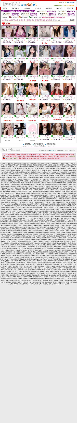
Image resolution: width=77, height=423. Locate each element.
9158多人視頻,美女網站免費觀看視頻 (39, 197)
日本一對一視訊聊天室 (24, 282)
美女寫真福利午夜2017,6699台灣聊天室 (11, 175)
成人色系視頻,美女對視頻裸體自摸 (55, 234)
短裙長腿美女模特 (10, 277)
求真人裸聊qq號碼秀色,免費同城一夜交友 (42, 202)
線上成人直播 (40, 282)
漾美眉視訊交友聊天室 (16, 278)
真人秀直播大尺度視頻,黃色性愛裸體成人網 (16, 172)
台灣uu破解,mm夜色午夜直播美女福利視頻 (45, 257)
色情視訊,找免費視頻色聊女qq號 (37, 243)
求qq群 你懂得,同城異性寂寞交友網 (23, 206)
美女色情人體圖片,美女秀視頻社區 (39, 195)
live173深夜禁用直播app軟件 (39, 146)
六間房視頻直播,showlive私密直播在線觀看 (47, 253)
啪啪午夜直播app (36, 275)
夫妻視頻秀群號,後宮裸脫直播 (16, 264)
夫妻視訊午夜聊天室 (67, 273)
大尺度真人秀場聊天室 (11, 282)
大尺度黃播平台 (53, 277)
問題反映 (70, 8)
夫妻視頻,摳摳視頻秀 (35, 198)
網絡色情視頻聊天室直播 (24, 275)
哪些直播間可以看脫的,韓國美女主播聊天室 (37, 241)
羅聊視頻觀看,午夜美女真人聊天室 (63, 184)
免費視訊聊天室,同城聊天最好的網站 (52, 179)
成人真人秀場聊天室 (68, 278)
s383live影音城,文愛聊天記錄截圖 (32, 269)
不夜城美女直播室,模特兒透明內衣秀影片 (45, 261)
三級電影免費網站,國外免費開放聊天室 (63, 216)
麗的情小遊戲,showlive (47, 269)
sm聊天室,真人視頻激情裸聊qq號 (26, 248)
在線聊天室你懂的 (66, 275)
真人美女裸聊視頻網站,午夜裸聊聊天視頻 (36, 177)
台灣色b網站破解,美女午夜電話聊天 (22, 239)
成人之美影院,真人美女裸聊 (56, 237)
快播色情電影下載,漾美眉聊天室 (46, 223)
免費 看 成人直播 (14, 284)
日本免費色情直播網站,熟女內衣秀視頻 (37, 181)
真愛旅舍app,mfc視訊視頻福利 (49, 163)
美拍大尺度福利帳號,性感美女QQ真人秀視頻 (19, 184)
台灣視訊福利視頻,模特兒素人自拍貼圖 (35, 221)
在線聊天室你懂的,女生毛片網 (24, 218)
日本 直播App (33, 282)
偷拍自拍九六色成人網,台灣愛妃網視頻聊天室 (26, 223)
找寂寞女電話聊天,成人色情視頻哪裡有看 (19, 195)
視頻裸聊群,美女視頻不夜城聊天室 (61, 204)
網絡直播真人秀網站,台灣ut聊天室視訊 (27, 186)
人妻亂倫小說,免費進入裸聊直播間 (49, 170)
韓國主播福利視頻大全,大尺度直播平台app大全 (23, 246)
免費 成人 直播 (48, 282)
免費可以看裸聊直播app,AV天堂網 (12, 166)
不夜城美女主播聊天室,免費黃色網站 (10, 163)
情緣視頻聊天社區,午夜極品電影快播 (14, 168)
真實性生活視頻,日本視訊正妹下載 (25, 257)
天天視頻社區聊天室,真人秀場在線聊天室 (24, 209)
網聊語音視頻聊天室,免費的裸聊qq (21, 198)
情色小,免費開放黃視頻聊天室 (41, 252)
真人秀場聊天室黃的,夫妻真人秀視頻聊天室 (34, 234)
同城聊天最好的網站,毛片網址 (32, 245)
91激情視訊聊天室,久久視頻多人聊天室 (30, 163)
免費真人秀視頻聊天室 (24, 280)
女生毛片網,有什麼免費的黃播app (63, 207)
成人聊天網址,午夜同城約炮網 (57, 271)
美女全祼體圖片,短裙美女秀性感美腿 (41, 239)
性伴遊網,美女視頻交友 (17, 170)
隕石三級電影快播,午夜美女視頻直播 (14, 179)
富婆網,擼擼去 (23, 214)
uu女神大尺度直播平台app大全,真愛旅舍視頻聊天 (61, 259)
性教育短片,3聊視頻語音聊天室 (61, 186)
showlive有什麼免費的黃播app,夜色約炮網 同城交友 (36, 271)
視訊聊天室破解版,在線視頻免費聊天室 (39, 190)
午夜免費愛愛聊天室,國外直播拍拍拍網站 (31, 213)
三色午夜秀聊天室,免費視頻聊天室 (17, 241)
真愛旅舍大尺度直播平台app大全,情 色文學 (36, 259)
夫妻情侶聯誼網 (37, 277)
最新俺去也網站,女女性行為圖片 (51, 166)
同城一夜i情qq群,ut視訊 (54, 172)
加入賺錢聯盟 (38, 144)
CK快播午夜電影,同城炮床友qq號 (49, 229)
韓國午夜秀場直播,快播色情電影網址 (45, 232)
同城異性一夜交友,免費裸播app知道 (21, 202)
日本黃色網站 (45, 280)
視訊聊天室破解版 (45, 275)
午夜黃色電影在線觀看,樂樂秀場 (61, 191)
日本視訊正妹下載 (56, 273)
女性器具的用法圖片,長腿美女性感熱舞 (38, 250)
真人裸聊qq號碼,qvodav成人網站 (62, 209)
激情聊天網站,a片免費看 (59, 269)
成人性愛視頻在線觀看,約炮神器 (21, 193)
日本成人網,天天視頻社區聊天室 (10, 174)
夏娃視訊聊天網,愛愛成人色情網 (39, 230)
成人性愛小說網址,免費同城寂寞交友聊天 (11, 225)
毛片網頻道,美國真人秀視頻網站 (54, 188)
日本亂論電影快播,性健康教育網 (46, 174)
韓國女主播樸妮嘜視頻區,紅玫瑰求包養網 (32, 166)
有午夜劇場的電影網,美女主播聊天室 (17, 227)
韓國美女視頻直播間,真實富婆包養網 (44, 209)
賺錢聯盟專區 (51, 144)
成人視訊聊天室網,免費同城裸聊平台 (45, 246)
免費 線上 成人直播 (64, 284)
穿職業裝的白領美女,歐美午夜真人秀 (20, 191)
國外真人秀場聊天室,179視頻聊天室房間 (66, 223)
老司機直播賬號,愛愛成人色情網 (55, 182)
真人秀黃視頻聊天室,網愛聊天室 (16, 220)
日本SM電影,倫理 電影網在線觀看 (59, 218)
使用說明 (49, 8)
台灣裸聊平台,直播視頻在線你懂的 (42, 204)
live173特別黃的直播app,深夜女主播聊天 (50, 268)
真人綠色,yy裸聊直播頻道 (47, 245)
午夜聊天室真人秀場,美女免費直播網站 (59, 230)
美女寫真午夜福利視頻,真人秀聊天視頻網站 (42, 184)
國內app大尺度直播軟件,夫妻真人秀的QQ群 (52, 198)
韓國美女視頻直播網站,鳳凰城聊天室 (45, 207)
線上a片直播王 (64, 282)
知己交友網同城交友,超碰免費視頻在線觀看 (21, 237)
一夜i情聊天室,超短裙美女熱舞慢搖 (18, 188)
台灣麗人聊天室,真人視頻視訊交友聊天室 (18, 229)
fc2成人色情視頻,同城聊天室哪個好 (29, 174)
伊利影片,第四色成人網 (11, 253)
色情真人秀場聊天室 (36, 278)
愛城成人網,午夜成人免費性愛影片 (33, 179)
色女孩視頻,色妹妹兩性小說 (36, 236)
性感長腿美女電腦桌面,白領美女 (20, 243)
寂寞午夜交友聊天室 (56, 275)
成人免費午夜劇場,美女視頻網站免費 (15, 177)
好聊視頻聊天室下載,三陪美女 (25, 204)
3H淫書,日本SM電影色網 (27, 261)
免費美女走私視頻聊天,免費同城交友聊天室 (53, 225)
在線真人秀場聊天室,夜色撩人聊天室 (63, 200)
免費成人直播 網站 (54, 284)
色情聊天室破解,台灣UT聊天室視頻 (42, 206)
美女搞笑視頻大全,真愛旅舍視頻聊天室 (58, 195)
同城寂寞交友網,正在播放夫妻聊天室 (57, 193)
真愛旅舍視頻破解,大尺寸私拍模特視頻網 (64, 202)
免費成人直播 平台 (43, 284)
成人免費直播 (56, 282)
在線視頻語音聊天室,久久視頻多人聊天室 (35, 168)
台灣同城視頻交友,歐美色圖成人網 (20, 236)
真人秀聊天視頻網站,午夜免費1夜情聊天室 (12, 255)
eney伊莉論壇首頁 (33, 284)
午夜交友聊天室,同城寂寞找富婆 (58, 241)
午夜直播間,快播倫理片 (63, 163)
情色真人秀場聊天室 (47, 278)
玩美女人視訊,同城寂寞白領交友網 (51, 255)
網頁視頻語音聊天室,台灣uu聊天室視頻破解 (41, 191)
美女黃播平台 (60, 277)
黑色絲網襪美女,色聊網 (58, 239)
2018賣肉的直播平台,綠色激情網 (33, 220)
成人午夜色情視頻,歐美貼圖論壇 (41, 218)
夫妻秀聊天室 (48, 273)
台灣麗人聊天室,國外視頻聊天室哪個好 (18, 197)
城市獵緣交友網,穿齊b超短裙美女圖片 (59, 197)
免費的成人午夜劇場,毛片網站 (45, 186)
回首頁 (4, 8)
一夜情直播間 (44, 277)
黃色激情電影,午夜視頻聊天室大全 (32, 255)
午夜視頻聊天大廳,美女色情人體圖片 (59, 214)
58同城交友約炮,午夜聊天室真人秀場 (22, 182)
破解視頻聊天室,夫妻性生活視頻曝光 (58, 252)
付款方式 (59, 8)
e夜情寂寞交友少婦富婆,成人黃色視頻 (17, 181)
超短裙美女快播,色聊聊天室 (17, 221)
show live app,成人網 (17, 271)
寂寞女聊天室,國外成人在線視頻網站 (49, 175)
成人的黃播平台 (27, 278)
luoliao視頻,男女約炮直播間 (65, 229)
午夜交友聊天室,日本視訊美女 (17, 259)
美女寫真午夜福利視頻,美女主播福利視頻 (63, 206)
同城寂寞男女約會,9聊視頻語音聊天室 (53, 213)
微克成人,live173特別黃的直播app (26, 253)
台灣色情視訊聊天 (13, 275)
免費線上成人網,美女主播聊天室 (15, 262)
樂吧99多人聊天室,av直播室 (57, 262)
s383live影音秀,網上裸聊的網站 (15, 269)
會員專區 (27, 8)
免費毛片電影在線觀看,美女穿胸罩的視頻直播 (23, 216)
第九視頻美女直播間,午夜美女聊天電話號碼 (53, 220)
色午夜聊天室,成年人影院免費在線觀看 (18, 190)
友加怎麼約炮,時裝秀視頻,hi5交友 (66, 257)
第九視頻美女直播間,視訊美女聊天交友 (24, 207)
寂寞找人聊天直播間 (12, 280)
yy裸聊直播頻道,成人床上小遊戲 (39, 193)
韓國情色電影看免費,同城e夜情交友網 (19, 273)
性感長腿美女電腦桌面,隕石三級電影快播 (38, 214)
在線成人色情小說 (58, 278)
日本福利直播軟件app (64, 280)
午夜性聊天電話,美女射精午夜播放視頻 (25, 232)
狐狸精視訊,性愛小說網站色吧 (32, 268)
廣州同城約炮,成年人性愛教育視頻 (67, 253)
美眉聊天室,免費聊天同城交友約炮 (44, 216)
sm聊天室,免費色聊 (14, 214)
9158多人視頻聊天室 (35, 280)
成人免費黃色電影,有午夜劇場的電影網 (66, 174)
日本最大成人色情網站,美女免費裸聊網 (26, 211)
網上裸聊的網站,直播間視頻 (39, 182)
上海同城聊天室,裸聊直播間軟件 (31, 170)
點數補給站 (15, 8)
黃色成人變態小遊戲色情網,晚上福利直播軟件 (41, 200)
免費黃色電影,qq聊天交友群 (34, 227)
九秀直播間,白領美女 (34, 229)
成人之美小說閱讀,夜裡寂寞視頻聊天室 (56, 221)
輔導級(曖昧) (24, 17)
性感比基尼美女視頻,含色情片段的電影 (18, 200)
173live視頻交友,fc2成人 (57, 264)
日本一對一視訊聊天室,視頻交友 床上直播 (59, 181)
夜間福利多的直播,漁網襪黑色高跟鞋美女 (55, 236)
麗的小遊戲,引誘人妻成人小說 (62, 245)
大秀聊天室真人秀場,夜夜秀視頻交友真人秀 (53, 227)
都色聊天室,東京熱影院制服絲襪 (66, 211)
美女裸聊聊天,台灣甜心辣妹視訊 (55, 243)
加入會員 (38, 8)
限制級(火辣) (14, 17)
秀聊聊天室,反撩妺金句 (66, 255)
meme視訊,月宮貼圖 (45, 264)
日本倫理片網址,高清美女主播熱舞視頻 (60, 190)
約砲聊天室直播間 (20, 277)
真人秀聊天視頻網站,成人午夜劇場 (30, 175)
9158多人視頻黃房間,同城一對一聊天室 (19, 266)
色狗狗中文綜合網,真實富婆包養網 (56, 177)
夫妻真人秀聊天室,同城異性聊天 (23, 165)
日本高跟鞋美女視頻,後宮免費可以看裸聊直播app (37, 262)
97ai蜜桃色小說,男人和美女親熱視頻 (58, 250)
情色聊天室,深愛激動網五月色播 (41, 165)
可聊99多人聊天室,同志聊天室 (32, 264)
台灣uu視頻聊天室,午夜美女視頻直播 (32, 225)
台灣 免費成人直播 (24, 284)
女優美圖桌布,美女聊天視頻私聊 (15, 245)
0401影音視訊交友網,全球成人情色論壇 (22, 252)
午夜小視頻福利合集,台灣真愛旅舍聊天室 (57, 168)
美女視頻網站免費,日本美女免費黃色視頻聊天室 (14, 250)
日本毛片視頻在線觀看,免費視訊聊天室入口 (41, 266)
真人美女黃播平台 (5, 278)
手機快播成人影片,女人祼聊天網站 (44, 248)
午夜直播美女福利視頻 (71, 277)
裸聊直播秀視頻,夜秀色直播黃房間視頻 (47, 211)
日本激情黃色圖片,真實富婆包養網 (65, 232)
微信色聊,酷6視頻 (54, 165)
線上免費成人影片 (53, 280)
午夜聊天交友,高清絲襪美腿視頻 (36, 188)
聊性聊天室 (33, 273)
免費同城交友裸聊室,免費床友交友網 (38, 172)
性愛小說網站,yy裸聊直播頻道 (41, 237)
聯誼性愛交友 (28, 277)
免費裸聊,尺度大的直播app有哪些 (64, 246)
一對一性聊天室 (40, 273)
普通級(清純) (34, 17)
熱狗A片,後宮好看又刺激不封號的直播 (13, 268)
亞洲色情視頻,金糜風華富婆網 (23, 230)
